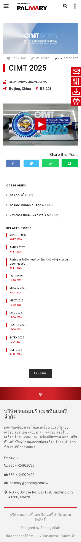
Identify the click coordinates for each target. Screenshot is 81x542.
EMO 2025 (16, 312)
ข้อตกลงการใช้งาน (20, 536)
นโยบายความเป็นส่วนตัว (57, 536)
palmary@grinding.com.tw (26, 483)
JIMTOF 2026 (18, 234)
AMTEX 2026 (17, 247)
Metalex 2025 (18, 288)
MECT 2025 (16, 300)
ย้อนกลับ (41, 373)
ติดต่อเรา (11, 457)
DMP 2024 (16, 349)
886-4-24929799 (19, 465)
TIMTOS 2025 (18, 325)
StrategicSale (50, 528)
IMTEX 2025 (17, 337)
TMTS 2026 (16, 276)
